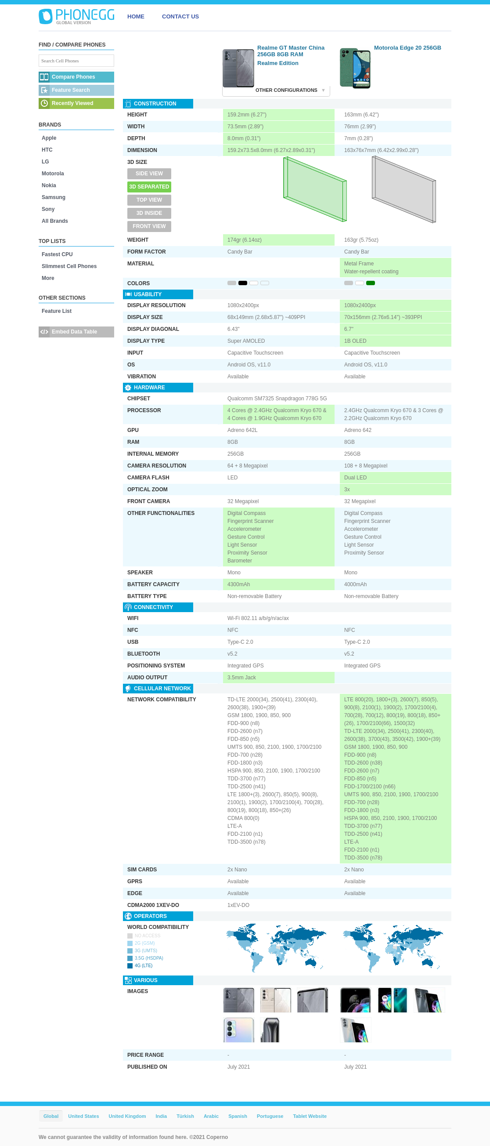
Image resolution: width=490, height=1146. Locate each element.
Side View (149, 173)
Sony (48, 209)
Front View (149, 226)
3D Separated (149, 187)
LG (45, 162)
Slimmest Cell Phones (69, 266)
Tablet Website (310, 1116)
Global (50, 1116)
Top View (149, 200)
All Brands (55, 221)
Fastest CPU (57, 254)
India (161, 1116)
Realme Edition (278, 63)
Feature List (57, 311)
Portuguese (270, 1116)
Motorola (53, 173)
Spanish (237, 1116)
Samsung (53, 197)
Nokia (49, 185)
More (48, 278)
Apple (49, 138)
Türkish (185, 1116)
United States (83, 1116)
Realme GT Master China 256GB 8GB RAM (290, 51)
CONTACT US (180, 16)
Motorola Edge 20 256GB (407, 47)
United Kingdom (127, 1116)
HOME (135, 16)
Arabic (211, 1116)
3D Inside (149, 213)
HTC (47, 150)
